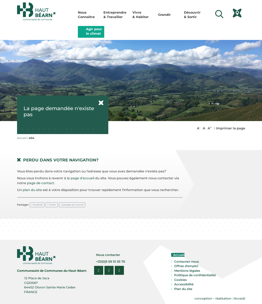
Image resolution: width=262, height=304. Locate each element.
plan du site (32, 190)
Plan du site (183, 289)
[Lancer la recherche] (219, 14)
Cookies (180, 280)
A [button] (198, 128)
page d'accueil (82, 178)
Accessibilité (183, 284)
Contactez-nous (186, 261)
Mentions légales (187, 271)
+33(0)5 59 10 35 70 (110, 261)
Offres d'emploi (186, 266)
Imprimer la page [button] (229, 128)
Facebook (37, 204)
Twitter (51, 204)
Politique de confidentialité (195, 275)
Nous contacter (107, 255)
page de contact (40, 183)
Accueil (178, 255)
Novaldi (239, 298)
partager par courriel (72, 204)
